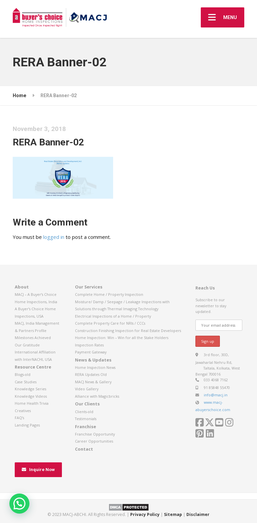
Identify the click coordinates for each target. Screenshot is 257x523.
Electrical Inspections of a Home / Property (113, 316)
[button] (19, 504)
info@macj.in (216, 394)
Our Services (88, 287)
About (22, 287)
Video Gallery (86, 388)
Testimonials (85, 418)
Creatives (23, 410)
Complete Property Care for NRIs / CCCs (110, 323)
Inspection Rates (89, 344)
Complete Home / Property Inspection (109, 294)
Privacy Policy (145, 514)
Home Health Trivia (32, 403)
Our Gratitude (27, 344)
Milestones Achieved (33, 337)
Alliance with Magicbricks (97, 396)
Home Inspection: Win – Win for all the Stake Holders (121, 337)
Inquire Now (38, 469)
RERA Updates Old (91, 374)
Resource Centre (33, 367)
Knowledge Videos (31, 396)
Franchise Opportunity (95, 434)
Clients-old (84, 411)
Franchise (85, 426)
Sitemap (173, 514)
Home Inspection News (95, 367)
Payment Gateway (90, 351)
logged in (53, 237)
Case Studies (25, 381)
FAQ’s (19, 417)
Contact (84, 449)
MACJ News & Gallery (93, 381)
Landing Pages (27, 425)
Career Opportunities (94, 441)
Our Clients (87, 404)
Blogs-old (22, 374)
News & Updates (93, 360)
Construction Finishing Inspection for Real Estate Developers (128, 330)
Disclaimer (197, 514)
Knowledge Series (30, 388)
